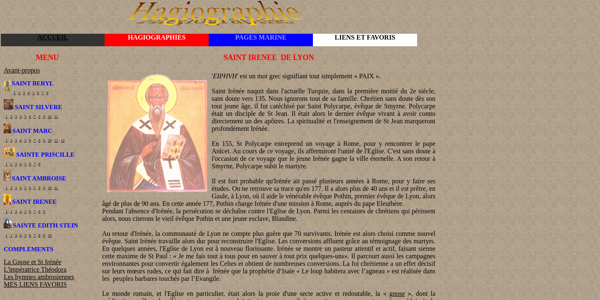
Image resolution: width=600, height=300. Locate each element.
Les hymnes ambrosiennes (39, 276)
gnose (397, 293)
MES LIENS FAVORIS (35, 284)
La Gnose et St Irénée (33, 261)
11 (56, 117)
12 (63, 140)
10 (50, 117)
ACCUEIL (53, 37)
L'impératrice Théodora (35, 269)
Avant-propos (22, 70)
